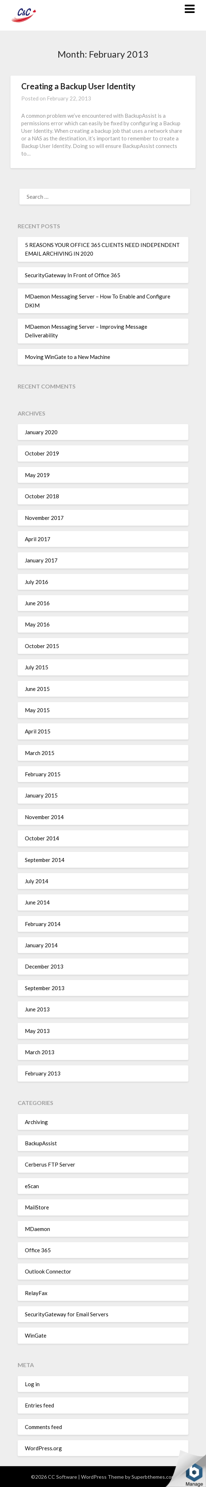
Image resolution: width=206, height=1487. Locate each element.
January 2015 (41, 795)
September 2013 (44, 988)
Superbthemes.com (153, 1477)
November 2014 (44, 817)
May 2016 (37, 624)
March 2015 (39, 753)
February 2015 (43, 774)
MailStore (37, 1207)
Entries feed (39, 1405)
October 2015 (42, 646)
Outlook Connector (48, 1271)
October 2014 (42, 838)
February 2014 (43, 924)
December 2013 (44, 966)
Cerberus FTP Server (50, 1164)
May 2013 (37, 1031)
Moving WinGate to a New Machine (67, 357)
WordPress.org (43, 1448)
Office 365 (38, 1250)
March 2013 (39, 1052)
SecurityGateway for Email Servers (66, 1314)
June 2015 (37, 689)
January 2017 (41, 560)
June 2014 (37, 902)
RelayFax (36, 1293)
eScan (32, 1186)
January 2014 (41, 945)
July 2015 (36, 667)
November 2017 (44, 518)
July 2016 (36, 582)
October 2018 (42, 496)
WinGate (35, 1335)
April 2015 (37, 731)
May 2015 (37, 710)
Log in (32, 1384)
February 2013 (43, 1073)
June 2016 (37, 603)
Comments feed (43, 1427)
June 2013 (37, 1009)
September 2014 (44, 860)
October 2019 (42, 453)
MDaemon (37, 1229)
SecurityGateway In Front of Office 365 (72, 275)
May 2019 (37, 475)
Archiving (36, 1122)
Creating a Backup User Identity (78, 86)
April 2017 (37, 539)
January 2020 (41, 432)
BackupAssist (41, 1143)
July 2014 (36, 881)
